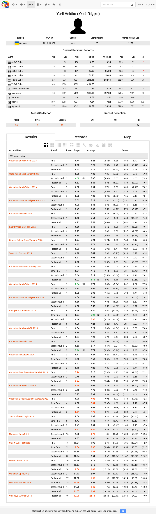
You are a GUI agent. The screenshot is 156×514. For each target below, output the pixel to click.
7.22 (108, 102)
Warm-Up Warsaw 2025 (20, 253)
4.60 (92, 62)
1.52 (108, 66)
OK (123, 511)
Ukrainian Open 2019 (19, 434)
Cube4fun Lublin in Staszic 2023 (24, 385)
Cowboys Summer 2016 (20, 496)
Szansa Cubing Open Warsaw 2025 (26, 240)
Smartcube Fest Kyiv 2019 (21, 416)
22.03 (91, 71)
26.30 (108, 71)
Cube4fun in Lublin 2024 (20, 341)
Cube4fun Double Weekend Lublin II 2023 (28, 372)
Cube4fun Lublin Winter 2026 (23, 187)
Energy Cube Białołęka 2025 (22, 227)
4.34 (92, 102)
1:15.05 (90, 93)
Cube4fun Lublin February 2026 (24, 174)
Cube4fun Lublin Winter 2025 (23, 284)
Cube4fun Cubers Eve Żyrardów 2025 (26, 200)
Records (80, 137)
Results (31, 137)
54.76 (91, 75)
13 (62, 125)
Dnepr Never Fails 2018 (20, 482)
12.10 (108, 88)
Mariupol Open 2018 (18, 460)
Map (127, 137)
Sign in (150, 4)
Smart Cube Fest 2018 (19, 443)
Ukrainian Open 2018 (19, 473)
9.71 (92, 88)
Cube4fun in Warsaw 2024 (21, 354)
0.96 (92, 66)
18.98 (108, 106)
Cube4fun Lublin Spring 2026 (23, 160)
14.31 (91, 106)
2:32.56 (107, 80)
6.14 (108, 62)
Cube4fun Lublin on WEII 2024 (23, 328)
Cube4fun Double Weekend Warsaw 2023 (28, 399)
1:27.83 (107, 93)
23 (16, 125)
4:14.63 (90, 84)
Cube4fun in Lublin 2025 (20, 213)
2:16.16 (90, 80)
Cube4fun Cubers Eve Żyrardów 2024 (26, 297)
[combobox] (118, 4)
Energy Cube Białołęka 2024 (22, 310)
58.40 (108, 75)
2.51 (108, 97)
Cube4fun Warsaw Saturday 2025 (25, 266)
